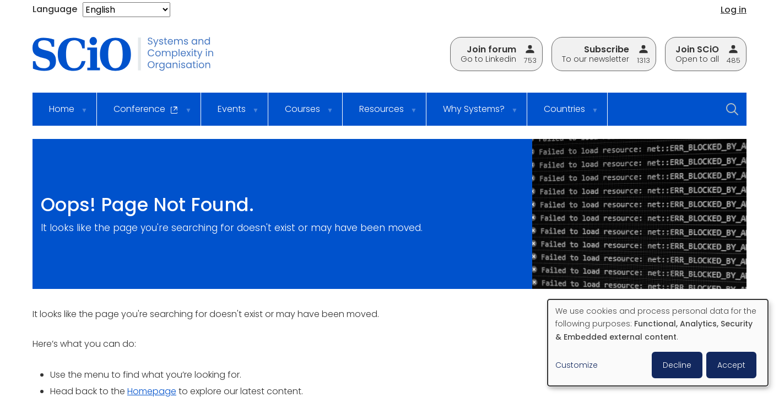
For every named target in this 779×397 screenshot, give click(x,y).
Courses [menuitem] (302, 114)
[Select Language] (126, 9)
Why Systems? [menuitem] (473, 114)
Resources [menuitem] (381, 114)
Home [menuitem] (61, 114)
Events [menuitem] (231, 114)
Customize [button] (576, 365)
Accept (731, 365)
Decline (677, 365)
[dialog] (658, 342)
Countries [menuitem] (564, 114)
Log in (733, 9)
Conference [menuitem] (145, 114)
